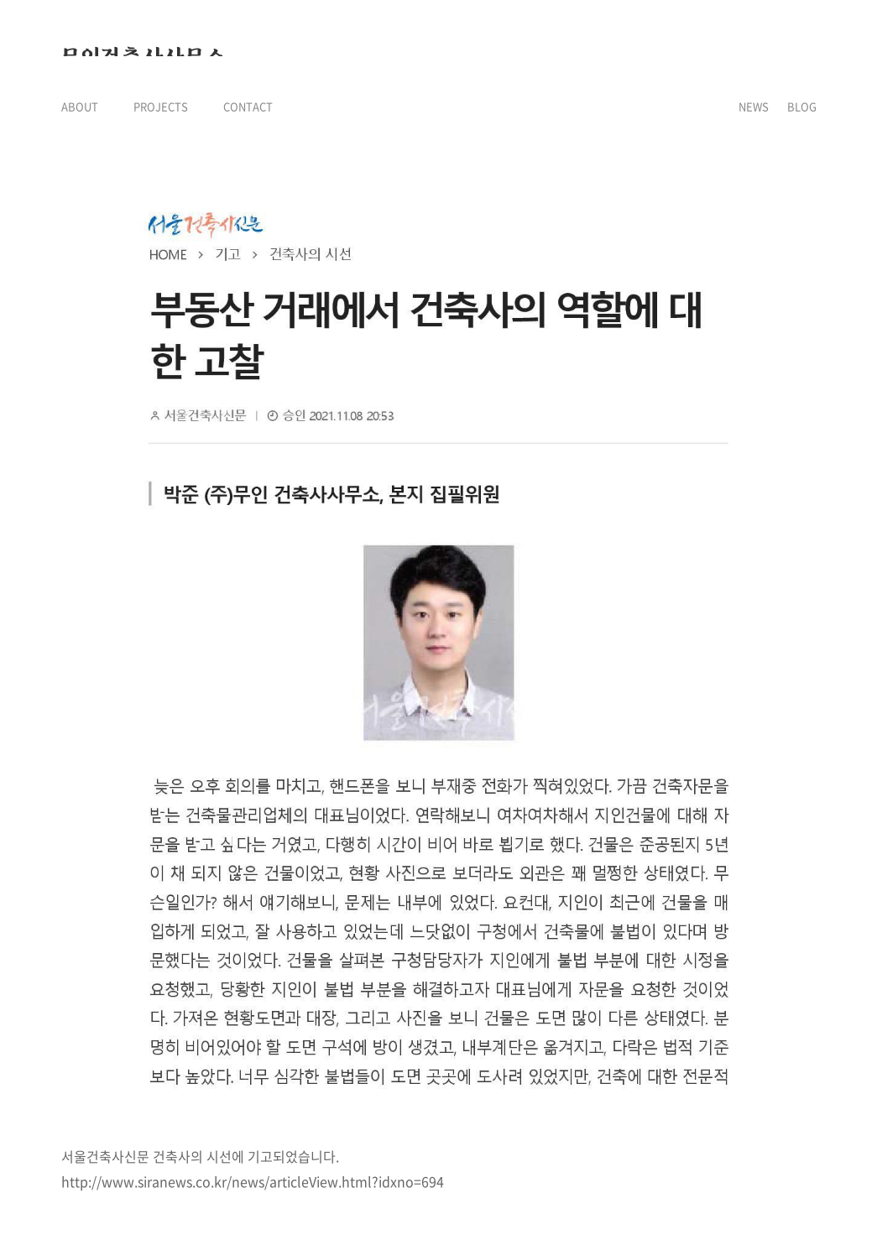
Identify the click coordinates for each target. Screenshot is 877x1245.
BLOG (802, 106)
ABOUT (79, 106)
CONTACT (248, 106)
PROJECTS (160, 106)
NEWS (754, 106)
